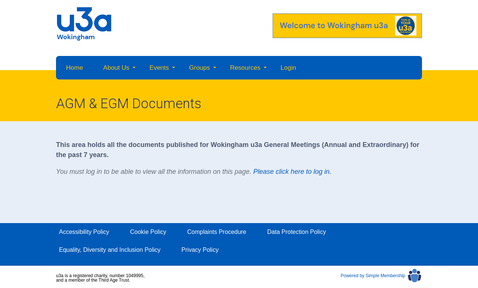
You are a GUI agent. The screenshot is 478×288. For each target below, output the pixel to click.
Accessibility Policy (84, 232)
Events (159, 67)
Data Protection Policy (296, 232)
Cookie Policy (148, 232)
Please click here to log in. (292, 171)
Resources (245, 67)
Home (74, 67)
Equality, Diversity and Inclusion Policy (110, 250)
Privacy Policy (200, 250)
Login (288, 67)
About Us (116, 67)
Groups (199, 67)
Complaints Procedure (216, 232)
